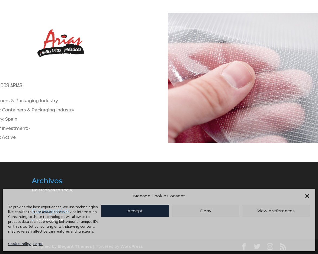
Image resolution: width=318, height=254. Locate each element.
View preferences (276, 210)
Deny (205, 210)
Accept (135, 210)
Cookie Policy (19, 244)
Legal (38, 244)
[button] (307, 196)
